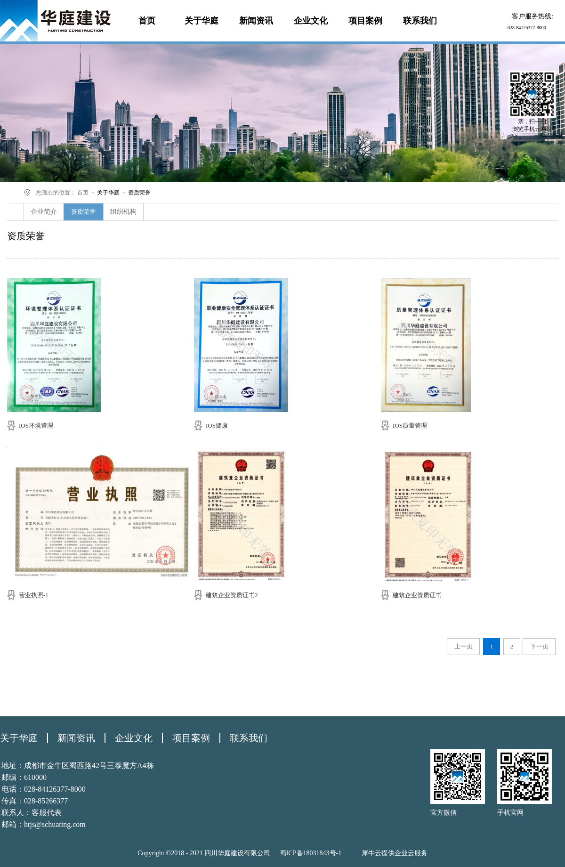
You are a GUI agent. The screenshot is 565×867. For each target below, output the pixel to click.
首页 (146, 20)
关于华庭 (108, 192)
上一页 (463, 646)
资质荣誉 (139, 192)
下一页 (539, 646)
